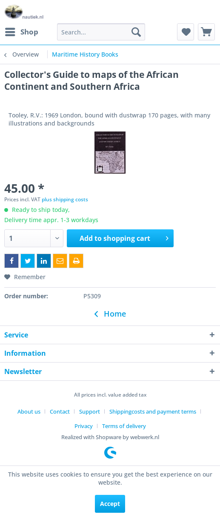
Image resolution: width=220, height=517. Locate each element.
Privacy (83, 426)
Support (89, 411)
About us (28, 411)
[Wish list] (185, 31)
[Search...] (101, 31)
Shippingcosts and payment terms (152, 411)
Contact (60, 411)
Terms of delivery (124, 426)
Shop (21, 31)
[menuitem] (21, 31)
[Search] (136, 31)
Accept (110, 504)
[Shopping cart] (206, 31)
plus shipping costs (65, 199)
